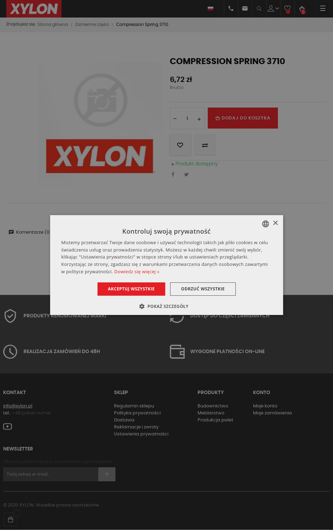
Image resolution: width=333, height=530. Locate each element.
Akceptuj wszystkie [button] (131, 289)
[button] (166, 306)
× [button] (275, 223)
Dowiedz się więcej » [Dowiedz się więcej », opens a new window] (137, 271)
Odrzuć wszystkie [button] (203, 289)
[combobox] (265, 223)
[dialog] (166, 265)
